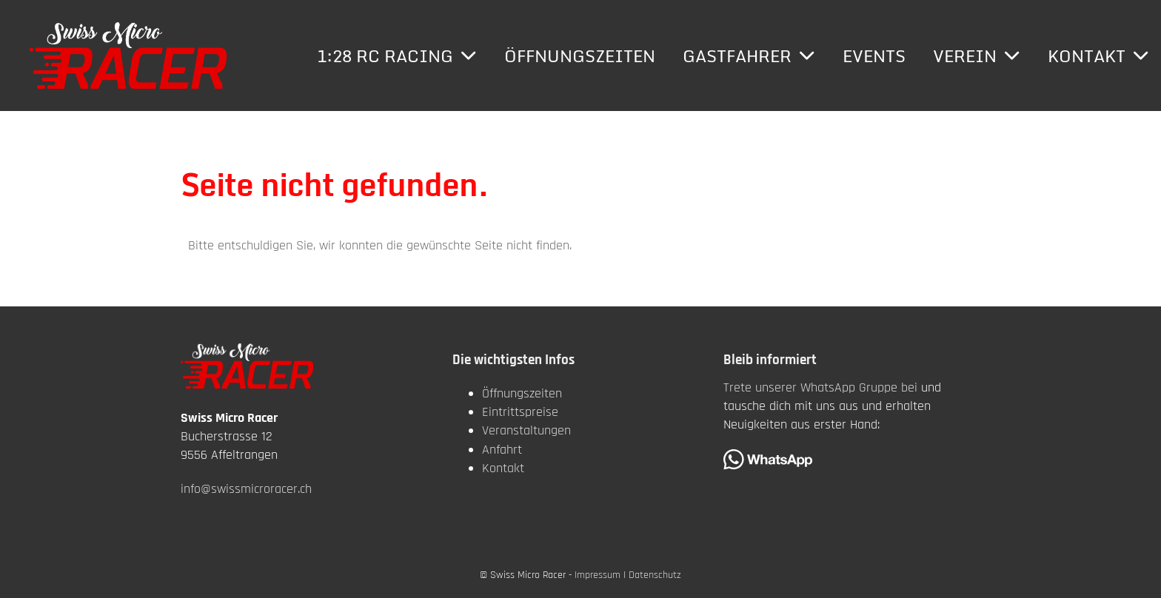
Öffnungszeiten (579, 56)
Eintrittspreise (520, 411)
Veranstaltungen (526, 430)
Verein (976, 56)
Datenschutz (655, 575)
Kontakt (1098, 56)
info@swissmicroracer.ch (246, 488)
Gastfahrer (749, 56)
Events (874, 56)
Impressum (597, 575)
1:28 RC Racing (397, 56)
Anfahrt (502, 449)
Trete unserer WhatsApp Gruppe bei (820, 387)
